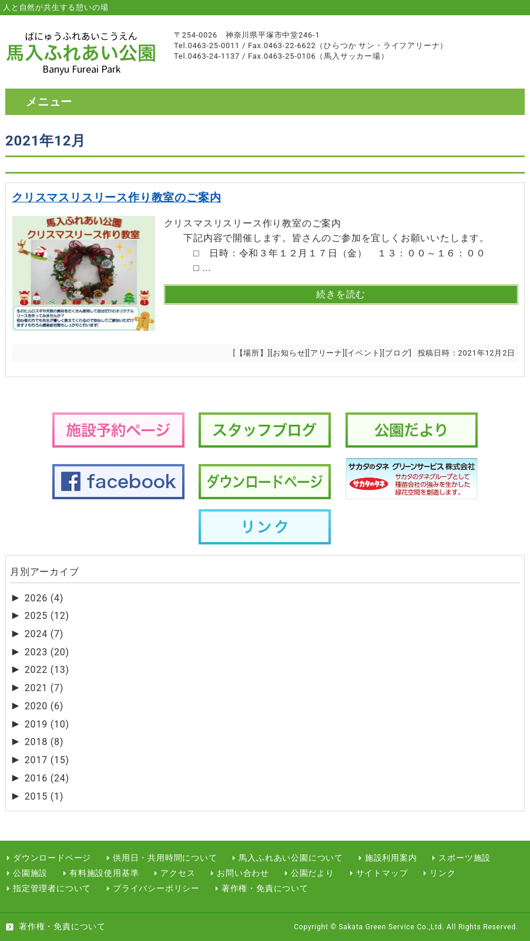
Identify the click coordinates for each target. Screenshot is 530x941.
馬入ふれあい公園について (291, 858)
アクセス (177, 873)
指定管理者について (52, 888)
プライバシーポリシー (156, 888)
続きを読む (340, 294)
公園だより (312, 873)
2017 (47, 760)
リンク (442, 873)
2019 (47, 724)
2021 (44, 687)
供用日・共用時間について (165, 858)
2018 (44, 741)
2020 (44, 706)
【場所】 (252, 352)
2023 (47, 652)
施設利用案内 (391, 858)
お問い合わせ (243, 873)
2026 (44, 598)
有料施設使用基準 (104, 873)
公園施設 (30, 873)
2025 (47, 615)
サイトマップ (382, 873)
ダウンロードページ (52, 858)
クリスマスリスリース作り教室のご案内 (116, 197)
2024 (44, 633)
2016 (47, 778)
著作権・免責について (265, 888)
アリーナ (326, 352)
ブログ (397, 352)
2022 (47, 669)
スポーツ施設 (464, 858)
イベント (363, 352)
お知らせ (289, 352)
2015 (44, 796)
